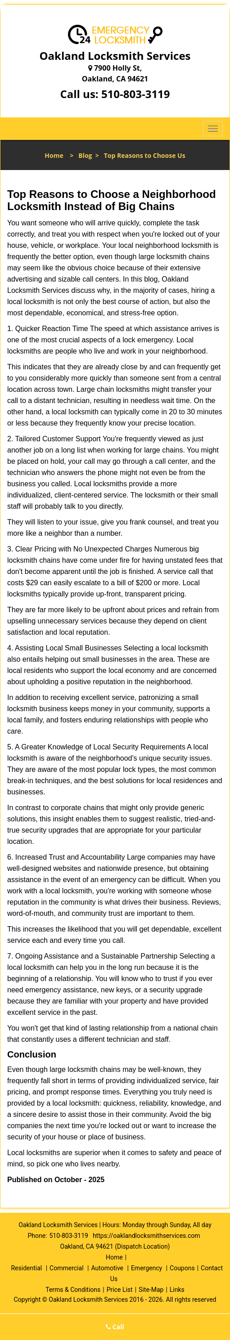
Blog (85, 155)
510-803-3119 (135, 93)
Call (115, 1326)
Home (54, 155)
